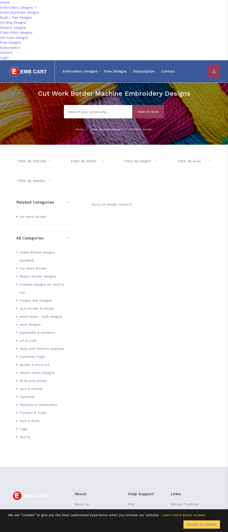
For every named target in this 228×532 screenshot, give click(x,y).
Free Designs (10, 43)
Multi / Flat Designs (16, 18)
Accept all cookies (202, 524)
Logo (24, 429)
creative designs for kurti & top (42, 288)
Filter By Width (87, 161)
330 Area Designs (14, 38)
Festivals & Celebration (38, 405)
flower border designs (38, 276)
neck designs (30, 325)
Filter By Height (140, 161)
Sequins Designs (13, 28)
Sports (25, 437)
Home (5, 2)
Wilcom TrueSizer (185, 504)
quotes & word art (34, 365)
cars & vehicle (31, 389)
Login (4, 58)
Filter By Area (194, 161)
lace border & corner (37, 309)
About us (82, 504)
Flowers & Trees (33, 413)
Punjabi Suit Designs (36, 301)
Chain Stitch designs (16, 33)
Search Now (148, 111)
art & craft (28, 341)
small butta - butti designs (41, 317)
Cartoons (27, 397)
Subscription (10, 48)
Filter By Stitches (33, 161)
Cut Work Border (141, 129)
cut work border (33, 217)
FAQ (131, 504)
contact (6, 53)
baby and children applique (42, 349)
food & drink (29, 421)
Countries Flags (32, 357)
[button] (43, 202)
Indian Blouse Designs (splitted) (37, 256)
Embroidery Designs (18, 8)
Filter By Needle (33, 181)
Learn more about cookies (183, 515)
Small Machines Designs (19, 12)
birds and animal (33, 381)
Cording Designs (13, 23)
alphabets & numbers (37, 333)
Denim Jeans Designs (37, 373)
